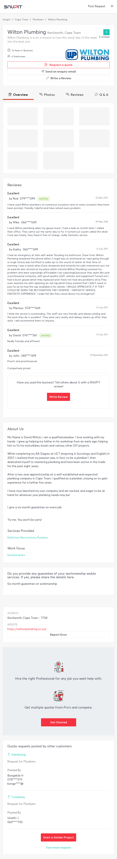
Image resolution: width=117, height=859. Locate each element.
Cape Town (21, 19)
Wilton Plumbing (57, 19)
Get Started (58, 722)
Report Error (58, 634)
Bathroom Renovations (21, 537)
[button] (112, 6)
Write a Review (58, 78)
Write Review (58, 397)
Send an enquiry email (58, 71)
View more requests (58, 847)
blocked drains (16, 555)
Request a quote (59, 65)
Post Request (96, 6)
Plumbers (38, 19)
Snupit (6, 19)
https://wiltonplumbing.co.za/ (26, 629)
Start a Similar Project (58, 837)
